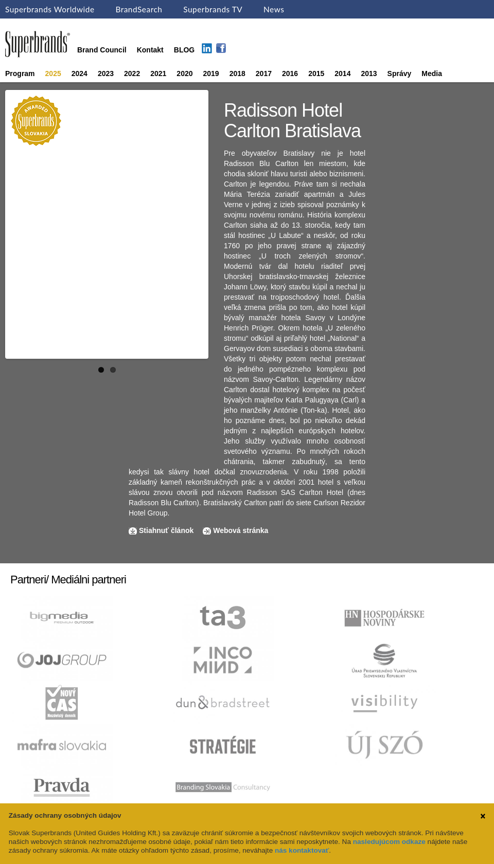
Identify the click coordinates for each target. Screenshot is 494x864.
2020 (184, 73)
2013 (369, 73)
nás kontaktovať (302, 850)
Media (431, 73)
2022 (132, 73)
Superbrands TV (212, 9)
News (273, 9)
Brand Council (102, 50)
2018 (237, 73)
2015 (316, 73)
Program (20, 73)
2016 (290, 73)
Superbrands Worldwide (50, 9)
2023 (106, 73)
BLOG (184, 50)
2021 (158, 73)
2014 (342, 73)
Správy (399, 73)
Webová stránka (240, 530)
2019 (211, 73)
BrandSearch (138, 9)
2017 (264, 73)
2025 (53, 73)
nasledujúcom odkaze (389, 841)
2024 (79, 73)
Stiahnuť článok (167, 530)
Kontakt (150, 50)
